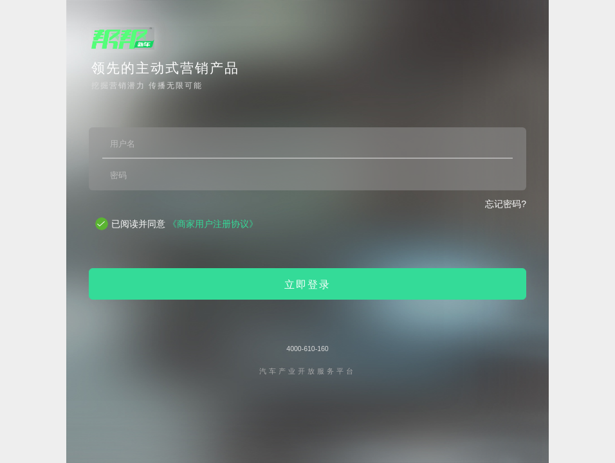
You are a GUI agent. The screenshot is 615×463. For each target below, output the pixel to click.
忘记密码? (505, 204)
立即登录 (307, 284)
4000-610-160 (307, 348)
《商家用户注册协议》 (213, 224)
